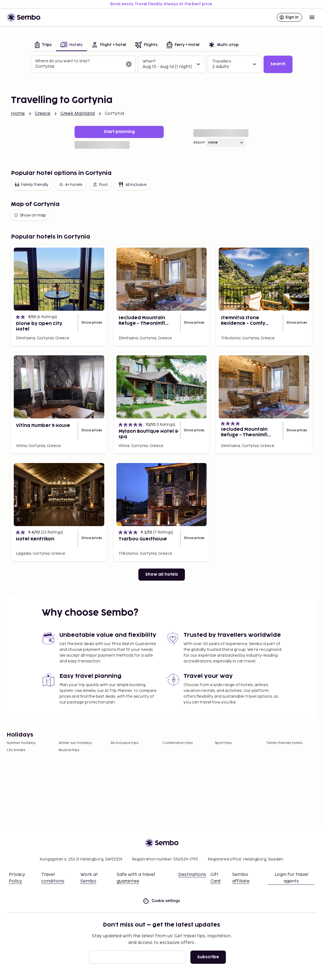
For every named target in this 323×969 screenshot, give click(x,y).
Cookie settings (161, 901)
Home (18, 113)
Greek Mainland (78, 113)
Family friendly (31, 184)
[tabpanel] (161, 64)
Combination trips (178, 743)
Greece (43, 113)
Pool (100, 184)
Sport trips (223, 743)
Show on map (29, 215)
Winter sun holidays (75, 743)
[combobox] (78, 66)
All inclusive (132, 184)
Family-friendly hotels (284, 743)
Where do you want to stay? (62, 61)
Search (278, 64)
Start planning (119, 132)
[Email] (137, 957)
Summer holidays (21, 743)
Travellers (221, 61)
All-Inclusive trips (124, 743)
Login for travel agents (291, 878)
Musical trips (69, 750)
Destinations (192, 874)
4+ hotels (70, 184)
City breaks (16, 750)
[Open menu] (312, 17)
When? (149, 61)
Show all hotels (161, 574)
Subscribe (208, 957)
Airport (199, 142)
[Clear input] (128, 64)
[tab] (43, 45)
